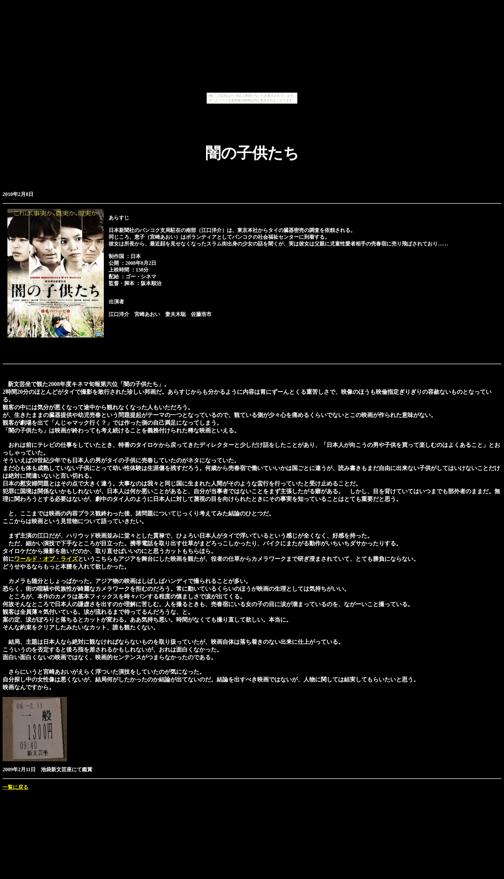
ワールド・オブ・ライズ (46, 559)
